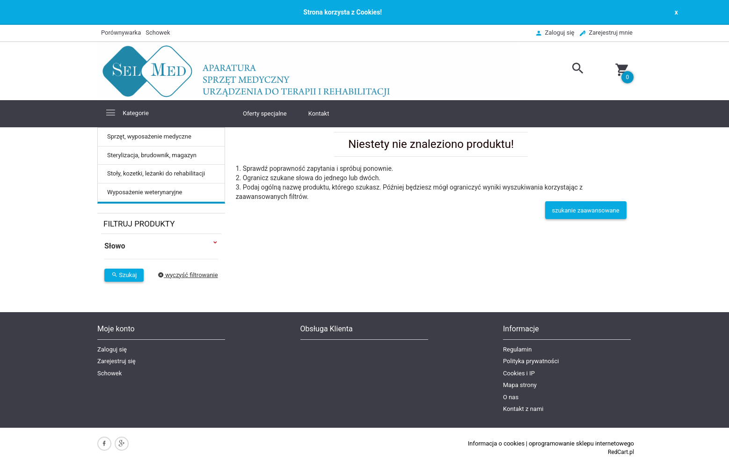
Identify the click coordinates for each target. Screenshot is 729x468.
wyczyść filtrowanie (188, 274)
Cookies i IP (519, 373)
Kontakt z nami (523, 408)
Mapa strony (520, 384)
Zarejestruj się (116, 361)
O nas (510, 397)
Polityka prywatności (531, 361)
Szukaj (124, 274)
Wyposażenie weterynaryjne (144, 192)
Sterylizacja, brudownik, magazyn (152, 155)
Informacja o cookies (496, 443)
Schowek (109, 373)
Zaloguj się (112, 349)
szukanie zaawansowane (586, 210)
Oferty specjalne (265, 113)
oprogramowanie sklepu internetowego (581, 443)
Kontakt (318, 113)
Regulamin (517, 349)
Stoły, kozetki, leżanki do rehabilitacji (156, 173)
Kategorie (127, 112)
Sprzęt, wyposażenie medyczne (149, 136)
